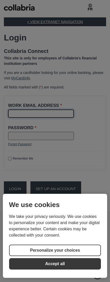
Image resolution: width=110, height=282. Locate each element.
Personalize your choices (55, 250)
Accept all (55, 264)
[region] (55, 236)
